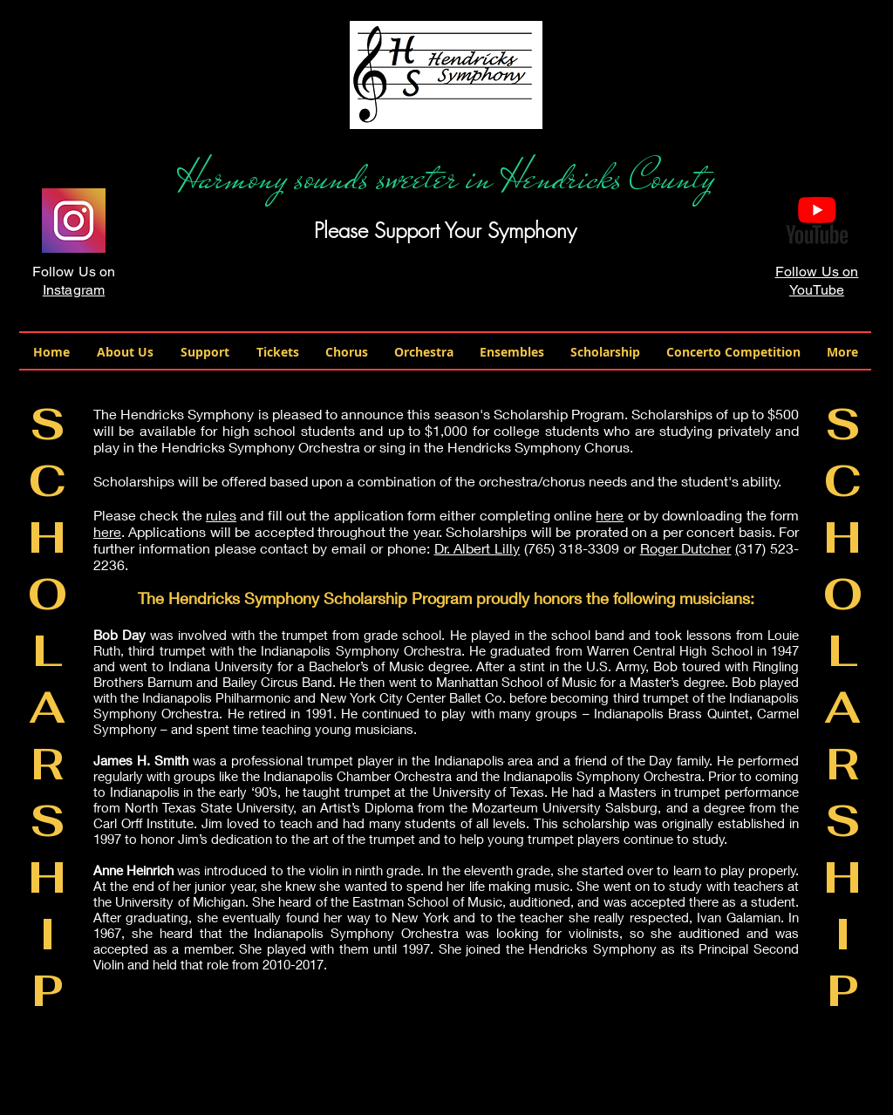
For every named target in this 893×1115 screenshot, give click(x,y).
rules (221, 515)
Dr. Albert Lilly (477, 548)
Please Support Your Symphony (445, 230)
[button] (125, 352)
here (610, 515)
